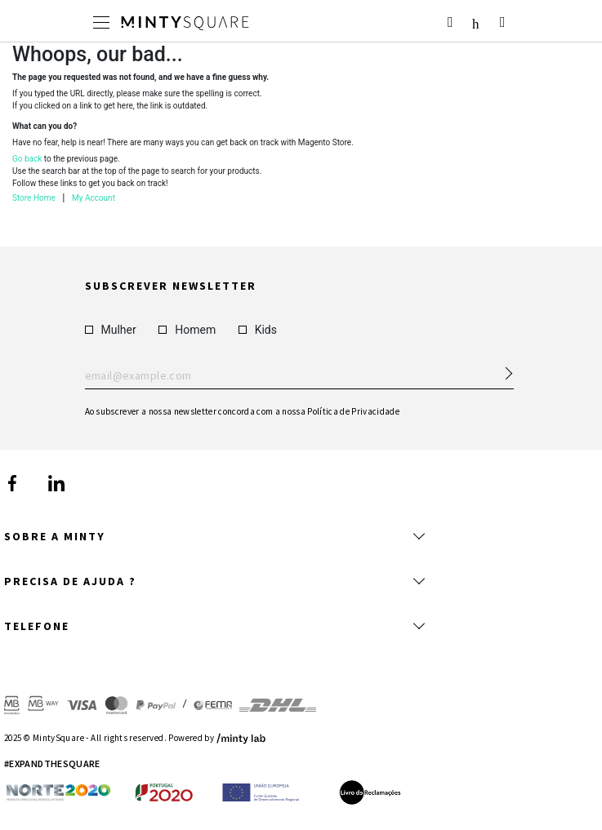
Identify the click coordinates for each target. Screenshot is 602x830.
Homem (187, 328)
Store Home (34, 197)
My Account (93, 197)
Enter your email (299, 375)
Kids (258, 328)
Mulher (110, 328)
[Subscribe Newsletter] (501, 368)
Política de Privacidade (353, 410)
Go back (27, 158)
